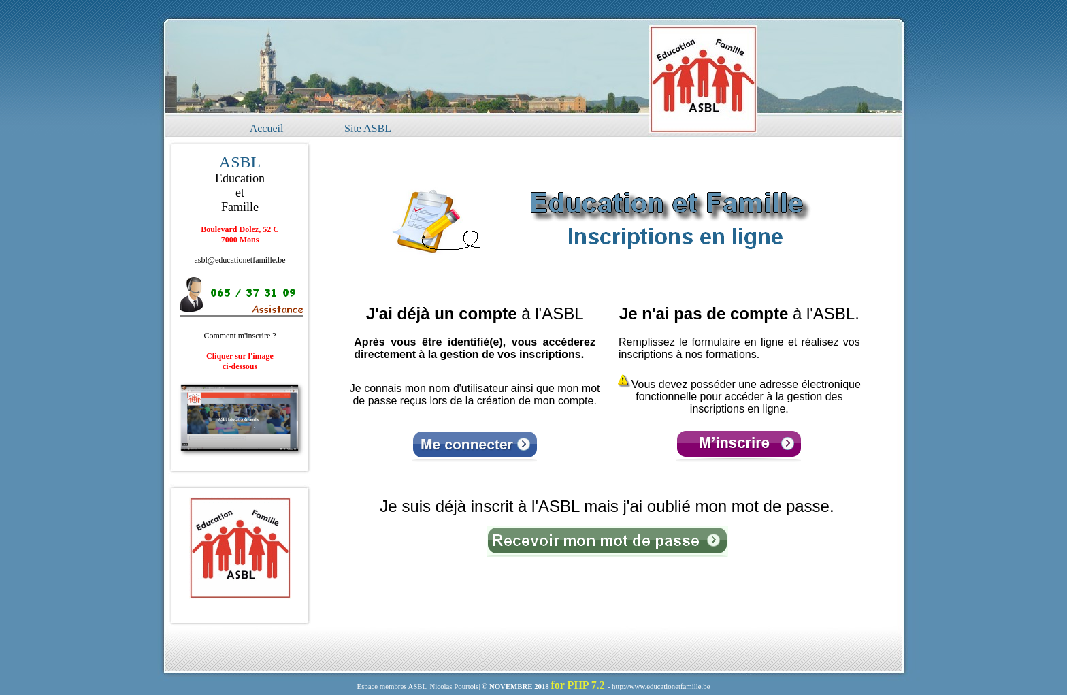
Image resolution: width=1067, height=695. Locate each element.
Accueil (267, 128)
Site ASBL (367, 128)
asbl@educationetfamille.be (240, 260)
